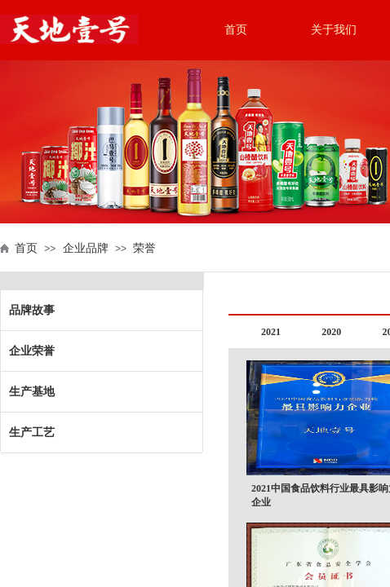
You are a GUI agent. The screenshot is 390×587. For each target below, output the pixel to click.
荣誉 (144, 248)
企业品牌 (86, 248)
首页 (235, 30)
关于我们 (334, 30)
